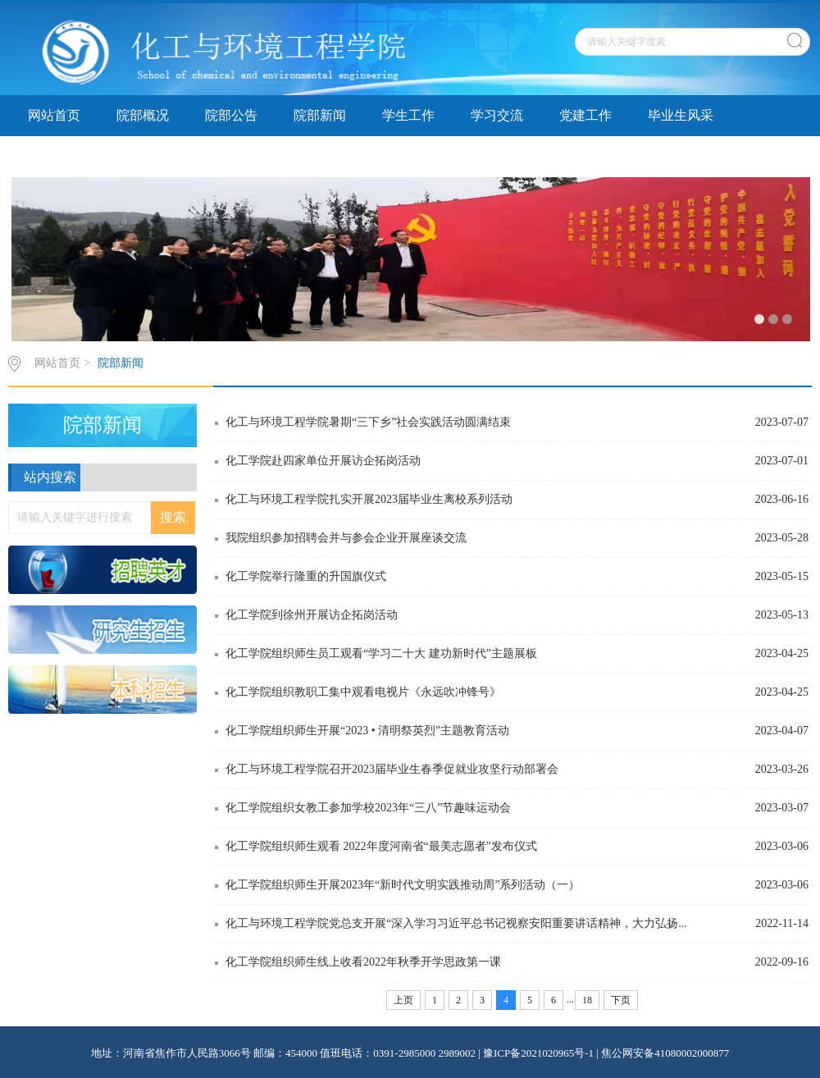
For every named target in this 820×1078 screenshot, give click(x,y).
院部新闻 (320, 115)
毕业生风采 (680, 115)
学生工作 (408, 115)
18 (587, 1000)
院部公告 (231, 115)
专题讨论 (320, 156)
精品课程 (142, 156)
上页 (403, 1000)
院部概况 (142, 115)
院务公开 (231, 156)
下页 (621, 1000)
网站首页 (54, 115)
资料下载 (54, 156)
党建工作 (585, 115)
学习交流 (497, 115)
